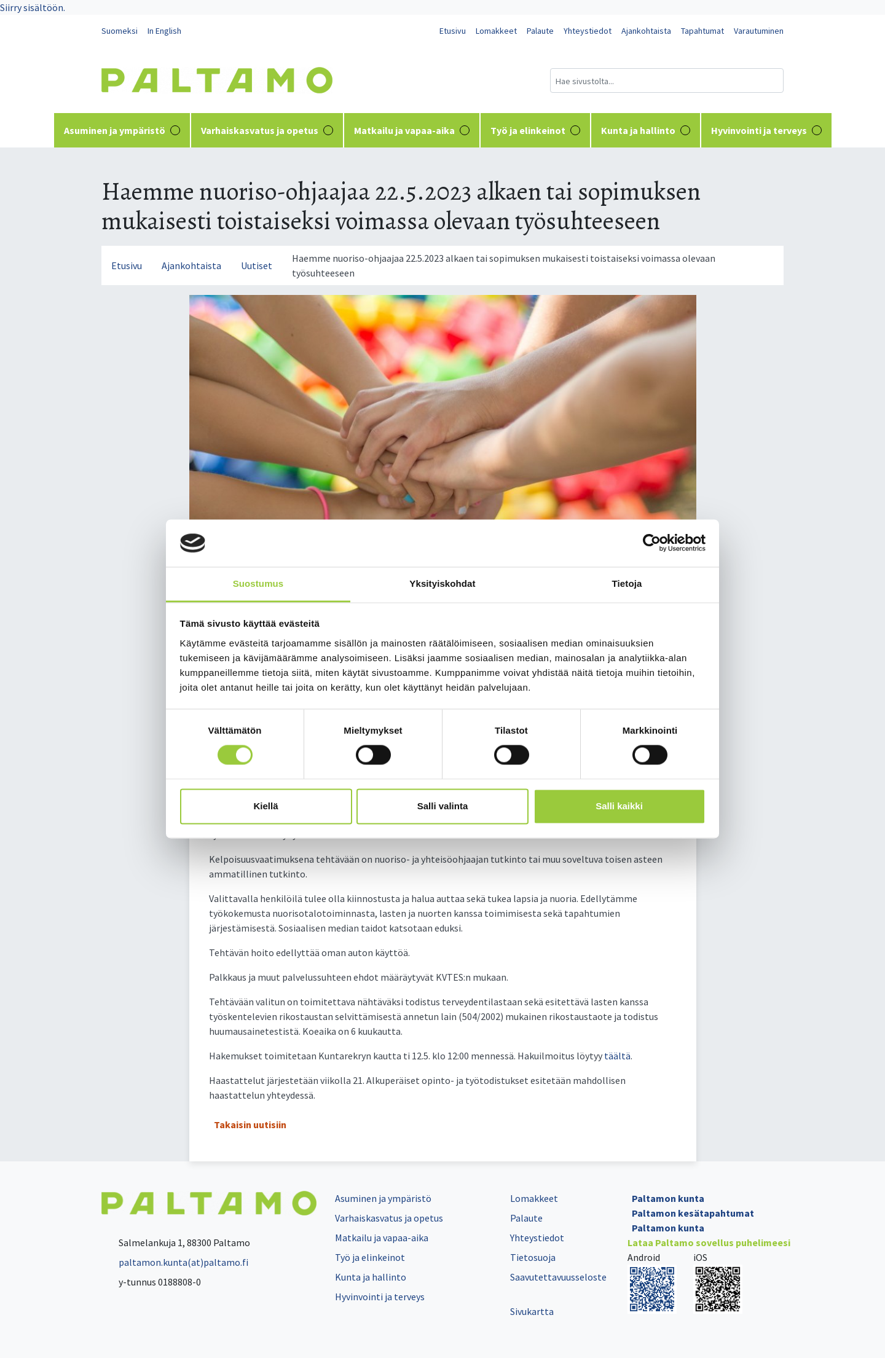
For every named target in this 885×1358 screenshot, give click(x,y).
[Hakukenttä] (667, 80)
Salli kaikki (619, 806)
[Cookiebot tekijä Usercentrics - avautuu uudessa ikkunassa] (652, 543)
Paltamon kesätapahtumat (693, 1213)
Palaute (540, 30)
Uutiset (256, 265)
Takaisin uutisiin (250, 1124)
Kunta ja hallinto (645, 130)
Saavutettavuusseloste (558, 1277)
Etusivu (452, 30)
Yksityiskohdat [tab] (442, 583)
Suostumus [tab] (258, 583)
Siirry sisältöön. (32, 7)
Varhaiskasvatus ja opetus (267, 130)
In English (164, 30)
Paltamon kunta (668, 1198)
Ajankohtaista (646, 30)
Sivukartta (532, 1311)
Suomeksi (119, 30)
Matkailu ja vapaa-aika (412, 130)
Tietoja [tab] (627, 583)
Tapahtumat (702, 30)
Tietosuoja (533, 1257)
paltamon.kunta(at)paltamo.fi (174, 1262)
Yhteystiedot (588, 30)
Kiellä (265, 806)
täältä (617, 1056)
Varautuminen (759, 30)
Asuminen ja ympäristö (122, 130)
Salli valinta (442, 806)
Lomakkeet (496, 30)
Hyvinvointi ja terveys (766, 130)
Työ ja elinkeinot (535, 130)
